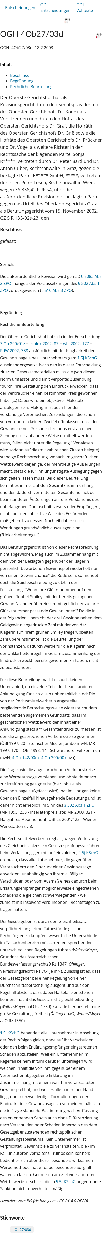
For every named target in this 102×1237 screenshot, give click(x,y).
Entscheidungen (20, 7)
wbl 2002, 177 (75, 343)
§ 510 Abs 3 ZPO (57, 290)
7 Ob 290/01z (12, 343)
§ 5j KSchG (87, 358)
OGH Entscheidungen (55, 7)
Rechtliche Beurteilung (31, 86)
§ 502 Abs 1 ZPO (79, 805)
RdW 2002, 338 (14, 350)
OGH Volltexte (84, 7)
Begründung (21, 81)
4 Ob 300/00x (53, 757)
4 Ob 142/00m (25, 757)
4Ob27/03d (22, 1229)
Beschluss (19, 75)
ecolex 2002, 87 (43, 343)
